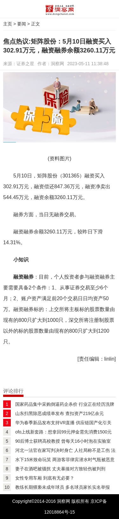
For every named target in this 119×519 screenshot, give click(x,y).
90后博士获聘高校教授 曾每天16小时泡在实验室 (63, 441)
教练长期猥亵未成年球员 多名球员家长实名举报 (62, 487)
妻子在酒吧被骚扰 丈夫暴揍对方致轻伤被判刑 (60, 468)
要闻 (21, 23)
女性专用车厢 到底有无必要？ (44, 478)
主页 (7, 23)
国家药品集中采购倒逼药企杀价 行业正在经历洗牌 (64, 404)
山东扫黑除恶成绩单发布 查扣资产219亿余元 (59, 413)
